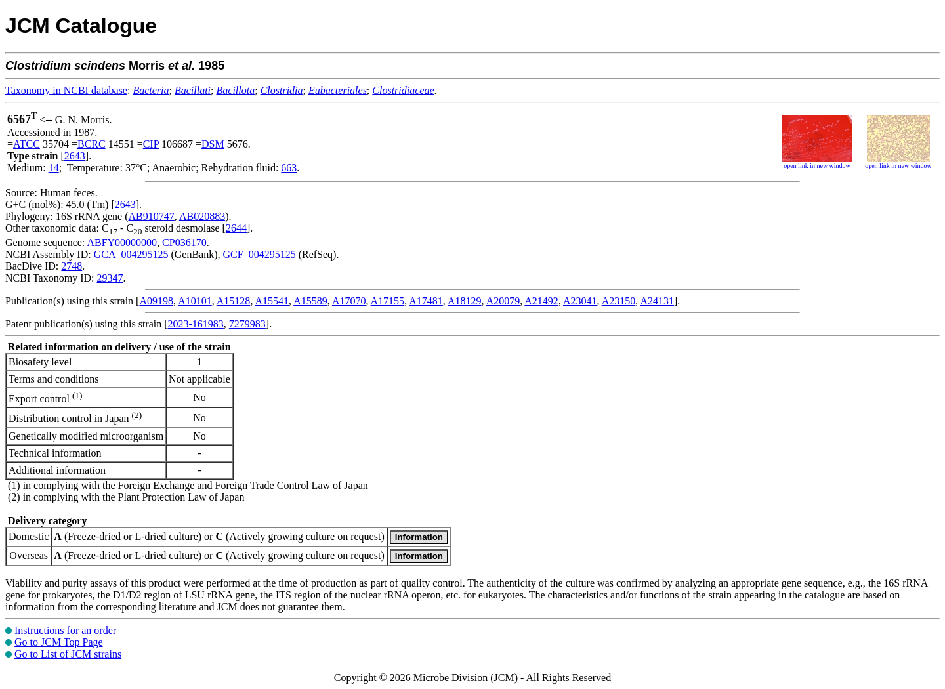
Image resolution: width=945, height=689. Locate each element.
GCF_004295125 (259, 254)
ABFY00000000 (122, 242)
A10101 (195, 300)
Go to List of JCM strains (67, 653)
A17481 (426, 300)
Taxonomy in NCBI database (66, 90)
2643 (74, 155)
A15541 (272, 300)
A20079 (503, 300)
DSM (212, 144)
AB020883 (202, 216)
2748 (71, 266)
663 (289, 167)
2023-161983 (196, 323)
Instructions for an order (65, 630)
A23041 (580, 300)
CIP (151, 144)
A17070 (349, 300)
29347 (109, 277)
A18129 (465, 300)
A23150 (619, 300)
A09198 (156, 300)
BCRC (91, 144)
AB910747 (152, 216)
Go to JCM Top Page (58, 642)
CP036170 (184, 242)
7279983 (247, 323)
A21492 (541, 300)
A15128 (234, 300)
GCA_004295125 (131, 254)
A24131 (657, 300)
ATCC (26, 144)
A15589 (310, 300)
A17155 (388, 300)
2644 (236, 228)
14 (54, 167)
